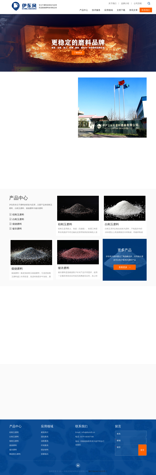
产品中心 (84, 10)
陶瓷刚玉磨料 (15, 453)
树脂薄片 (44, 432)
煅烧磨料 (13, 445)
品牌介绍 (125, 3)
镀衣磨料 (13, 449)
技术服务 (96, 10)
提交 (142, 450)
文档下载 (121, 10)
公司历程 (138, 3)
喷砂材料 (44, 449)
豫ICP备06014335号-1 (97, 471)
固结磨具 (44, 436)
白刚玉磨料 (14, 436)
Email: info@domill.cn (85, 432)
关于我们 (112, 3)
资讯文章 (133, 10)
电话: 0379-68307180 (84, 436)
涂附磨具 (44, 440)
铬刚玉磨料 (14, 440)
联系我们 (146, 10)
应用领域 (108, 10)
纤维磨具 (44, 445)
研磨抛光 (44, 453)
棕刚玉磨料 (14, 432)
